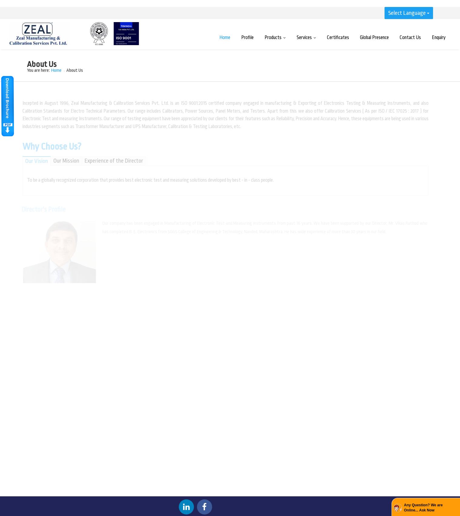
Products (276, 37)
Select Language (408, 13)
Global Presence (374, 37)
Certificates (338, 37)
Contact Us (410, 37)
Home (224, 37)
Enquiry (438, 37)
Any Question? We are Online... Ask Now (423, 507)
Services (308, 37)
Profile (247, 37)
